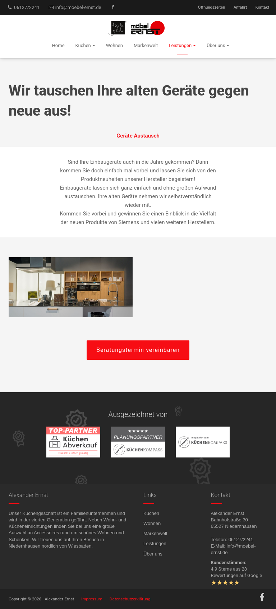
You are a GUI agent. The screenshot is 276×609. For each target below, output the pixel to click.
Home (58, 45)
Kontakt (262, 7)
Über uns (152, 554)
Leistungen (154, 543)
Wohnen (152, 523)
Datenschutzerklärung (130, 598)
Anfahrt (240, 7)
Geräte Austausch (138, 136)
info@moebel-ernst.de (74, 7)
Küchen (151, 513)
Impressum (91, 598)
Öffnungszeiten (211, 7)
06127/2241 (23, 7)
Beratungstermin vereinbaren (138, 350)
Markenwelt (155, 533)
